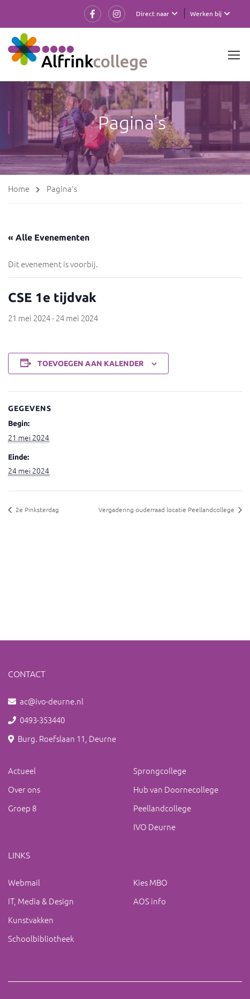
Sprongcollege (159, 770)
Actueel (22, 770)
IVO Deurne (154, 826)
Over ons (24, 789)
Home (18, 188)
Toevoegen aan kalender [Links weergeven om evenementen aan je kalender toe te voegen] (90, 363)
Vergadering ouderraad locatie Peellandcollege (167, 509)
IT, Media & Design (41, 901)
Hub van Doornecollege (175, 789)
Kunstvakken (31, 919)
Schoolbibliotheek (41, 938)
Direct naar (152, 13)
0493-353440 (42, 719)
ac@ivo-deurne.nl (52, 701)
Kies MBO (150, 882)
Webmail (24, 882)
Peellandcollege (162, 808)
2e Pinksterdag (36, 509)
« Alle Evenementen (48, 237)
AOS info (149, 901)
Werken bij (206, 13)
